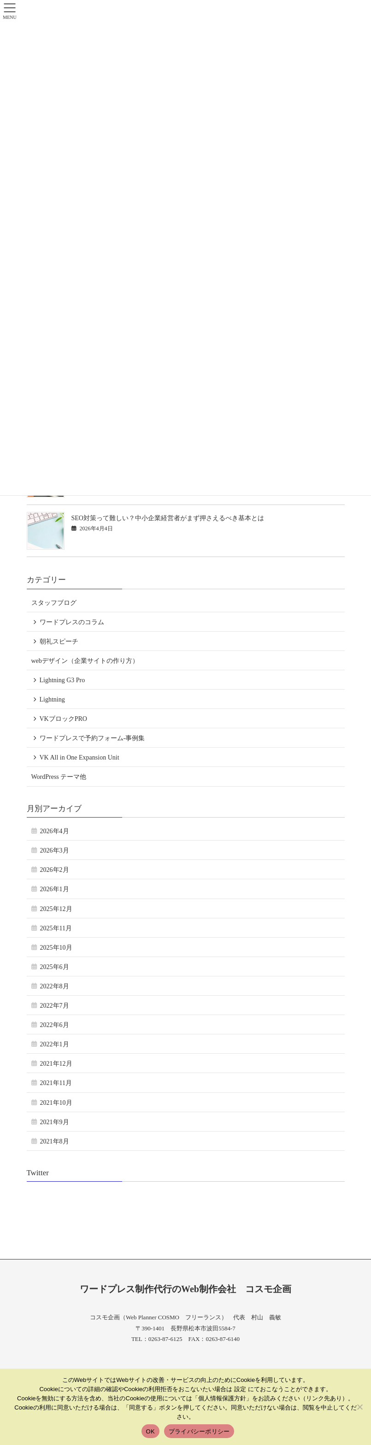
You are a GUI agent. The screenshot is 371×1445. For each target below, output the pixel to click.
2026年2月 (54, 869)
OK (150, 1431)
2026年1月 (54, 889)
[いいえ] (359, 1406)
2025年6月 (54, 966)
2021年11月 (56, 1082)
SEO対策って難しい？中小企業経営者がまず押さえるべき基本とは (167, 518)
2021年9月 (54, 1122)
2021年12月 (56, 1063)
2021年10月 (56, 1102)
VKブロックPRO (63, 718)
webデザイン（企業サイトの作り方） (85, 660)
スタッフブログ (54, 602)
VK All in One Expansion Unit (79, 757)
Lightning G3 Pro (62, 680)
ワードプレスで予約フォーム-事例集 (92, 738)
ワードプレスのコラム (72, 622)
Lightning (52, 699)
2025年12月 (56, 908)
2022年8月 (54, 986)
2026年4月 (54, 831)
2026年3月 (54, 850)
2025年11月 (56, 928)
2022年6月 (54, 1024)
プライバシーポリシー (199, 1431)
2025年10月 (56, 947)
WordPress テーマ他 (59, 776)
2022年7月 (54, 1005)
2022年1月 (54, 1044)
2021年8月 (54, 1141)
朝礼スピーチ (59, 641)
